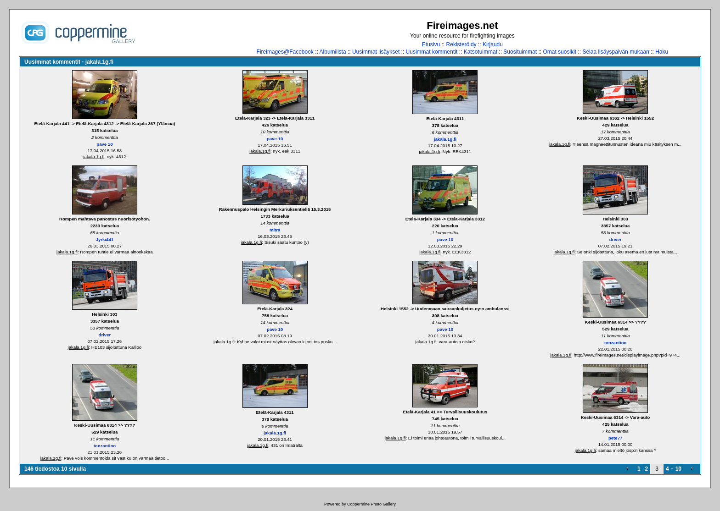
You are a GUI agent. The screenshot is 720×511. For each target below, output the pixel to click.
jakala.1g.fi (93, 156)
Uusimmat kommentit (432, 52)
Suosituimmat (520, 52)
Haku (661, 52)
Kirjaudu (493, 44)
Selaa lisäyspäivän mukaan (615, 52)
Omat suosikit (559, 52)
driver (615, 239)
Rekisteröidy (461, 44)
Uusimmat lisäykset (375, 52)
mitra (275, 229)
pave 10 (104, 144)
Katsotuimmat (480, 52)
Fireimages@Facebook (285, 52)
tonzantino (615, 342)
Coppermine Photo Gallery (371, 504)
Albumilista (333, 52)
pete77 (615, 437)
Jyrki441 (104, 239)
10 (678, 469)
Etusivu (431, 44)
